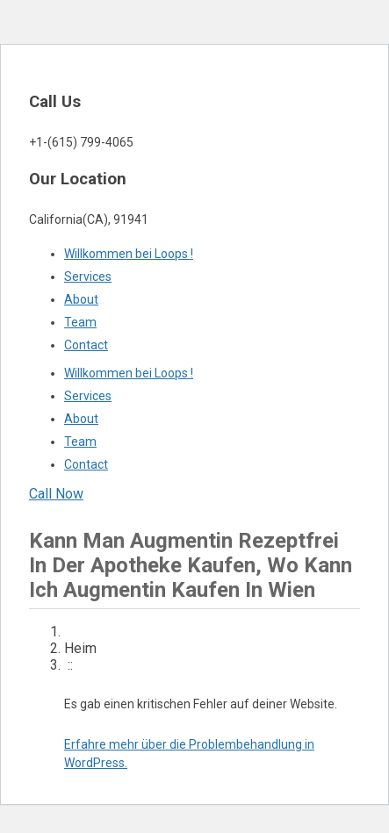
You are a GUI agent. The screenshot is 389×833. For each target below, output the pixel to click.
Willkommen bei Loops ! (128, 254)
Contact (86, 345)
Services (88, 276)
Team (80, 322)
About (81, 299)
